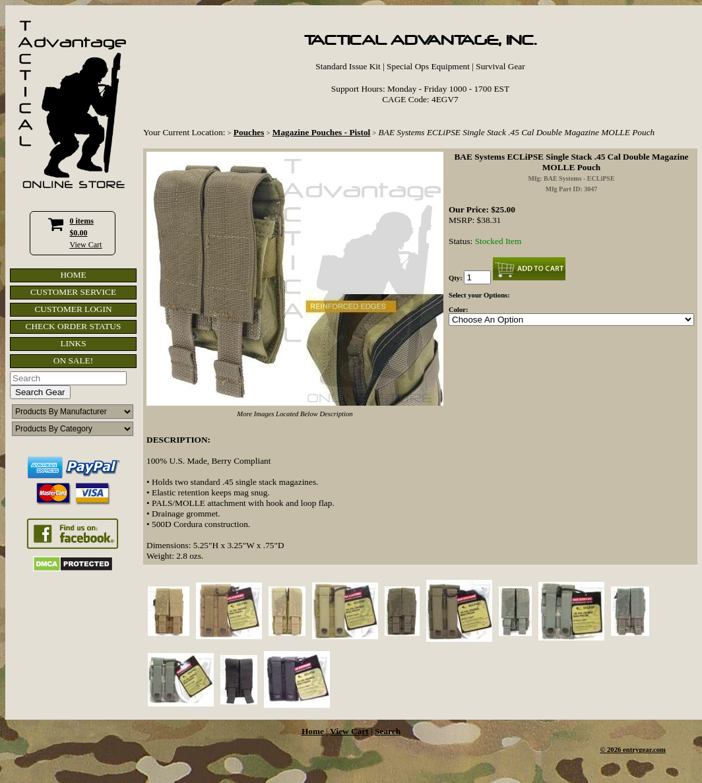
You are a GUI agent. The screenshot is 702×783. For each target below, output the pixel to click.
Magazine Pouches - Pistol (321, 132)
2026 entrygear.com (636, 749)
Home (313, 731)
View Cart (86, 244)
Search (387, 731)
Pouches (249, 132)
